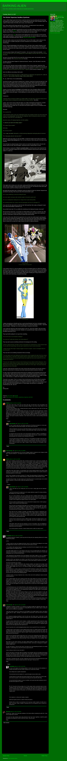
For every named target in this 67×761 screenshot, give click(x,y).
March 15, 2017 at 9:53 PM (16, 711)
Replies (8, 421)
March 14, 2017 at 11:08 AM (19, 450)
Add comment (6, 722)
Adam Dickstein (12, 423)
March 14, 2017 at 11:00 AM (15, 403)
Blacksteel (8, 711)
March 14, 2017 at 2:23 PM (15, 459)
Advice (7, 397)
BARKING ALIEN (14, 5)
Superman (26, 397)
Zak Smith (31, 397)
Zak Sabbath (8, 535)
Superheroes (21, 397)
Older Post (44, 755)
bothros (7, 459)
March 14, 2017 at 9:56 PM (23, 486)
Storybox (16, 397)
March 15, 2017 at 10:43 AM (19, 604)
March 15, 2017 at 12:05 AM (17, 535)
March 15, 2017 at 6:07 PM (20, 666)
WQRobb (8, 403)
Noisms (10, 397)
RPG (13, 397)
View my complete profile (55, 32)
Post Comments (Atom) (12, 758)
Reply (7, 418)
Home (25, 755)
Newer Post (6, 755)
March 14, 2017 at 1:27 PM (23, 423)
